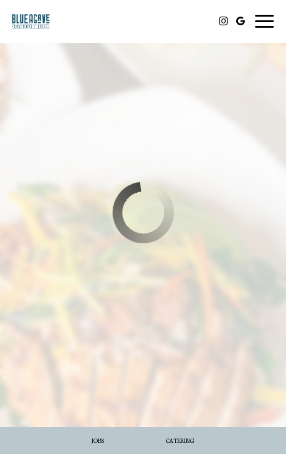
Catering (180, 440)
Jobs (98, 440)
